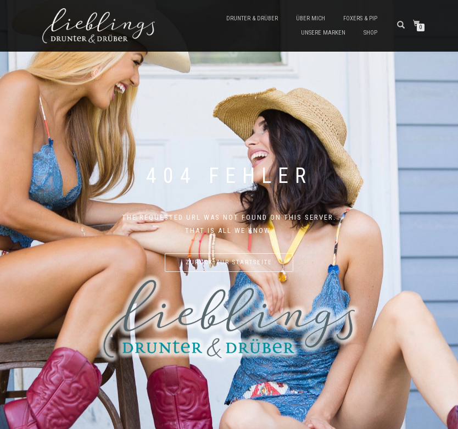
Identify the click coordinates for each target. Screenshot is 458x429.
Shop (370, 32)
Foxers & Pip (360, 18)
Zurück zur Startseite (229, 262)
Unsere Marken (323, 32)
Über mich (310, 18)
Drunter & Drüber (252, 18)
